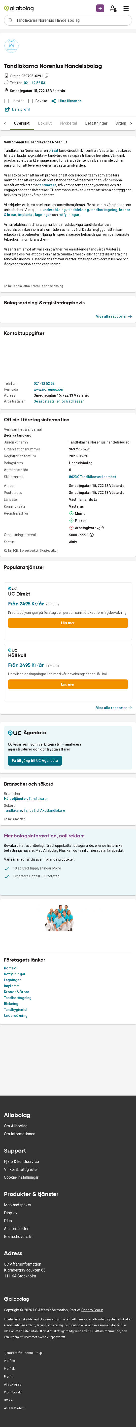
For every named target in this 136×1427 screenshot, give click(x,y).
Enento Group (92, 1310)
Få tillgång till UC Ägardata (35, 761)
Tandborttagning (18, 998)
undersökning (54, 210)
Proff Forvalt (12, 1392)
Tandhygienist (15, 1010)
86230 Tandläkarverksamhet (92, 477)
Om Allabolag (16, 1126)
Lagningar (12, 980)
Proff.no (9, 1361)
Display (10, 1213)
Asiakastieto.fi (14, 1408)
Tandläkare (38, 799)
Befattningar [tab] (96, 123)
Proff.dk (9, 1368)
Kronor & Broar (16, 992)
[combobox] (72, 20)
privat (53, 151)
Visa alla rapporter (114, 316)
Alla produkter (16, 1228)
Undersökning (16, 1016)
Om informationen (19, 1134)
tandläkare (47, 185)
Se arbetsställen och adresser (59, 401)
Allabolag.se (12, 1384)
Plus (8, 1220)
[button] (100, 8)
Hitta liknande (66, 101)
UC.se (8, 1400)
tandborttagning (104, 210)
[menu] (126, 8)
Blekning (11, 1004)
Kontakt (10, 968)
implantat (25, 215)
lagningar (43, 215)
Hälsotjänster (15, 799)
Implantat (11, 986)
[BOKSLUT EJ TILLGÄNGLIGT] (12, 101)
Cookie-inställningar (21, 1177)
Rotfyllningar (15, 974)
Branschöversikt (18, 1236)
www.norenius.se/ (48, 389)
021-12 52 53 (34, 83)
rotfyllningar (69, 215)
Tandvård (31, 810)
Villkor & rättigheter (21, 1169)
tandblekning (78, 210)
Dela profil (17, 109)
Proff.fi (8, 1376)
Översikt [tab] (22, 123)
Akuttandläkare (52, 810)
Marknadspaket (17, 1205)
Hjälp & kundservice (21, 1161)
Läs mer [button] (68, 623)
